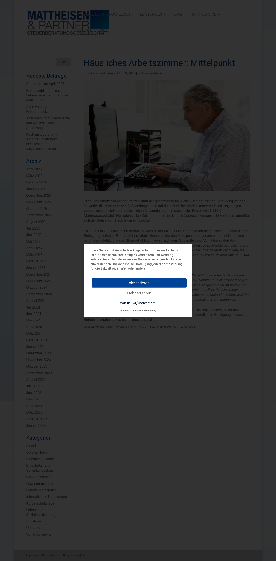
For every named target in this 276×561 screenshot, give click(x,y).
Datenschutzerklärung (144, 310)
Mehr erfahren (139, 293)
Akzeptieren (139, 282)
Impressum (126, 310)
